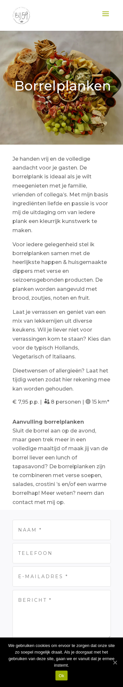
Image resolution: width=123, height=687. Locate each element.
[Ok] (115, 662)
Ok (61, 675)
